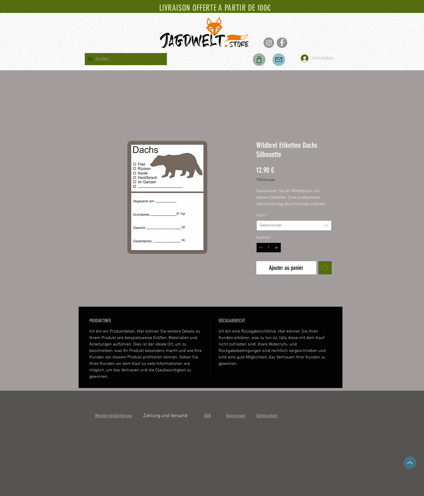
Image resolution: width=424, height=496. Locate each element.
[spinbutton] (269, 247)
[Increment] (277, 247)
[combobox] (294, 225)
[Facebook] (282, 42)
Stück (262, 215)
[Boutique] (259, 59)
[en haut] (410, 462)
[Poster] (278, 59)
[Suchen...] (125, 59)
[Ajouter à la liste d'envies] (325, 267)
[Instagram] (269, 42)
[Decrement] (260, 247)
